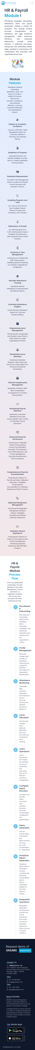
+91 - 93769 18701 (13, 980)
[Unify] (8, 3)
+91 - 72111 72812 (13, 987)
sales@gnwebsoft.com (15, 989)
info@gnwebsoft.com (15, 982)
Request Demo (25, 950)
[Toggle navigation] (32, 3)
